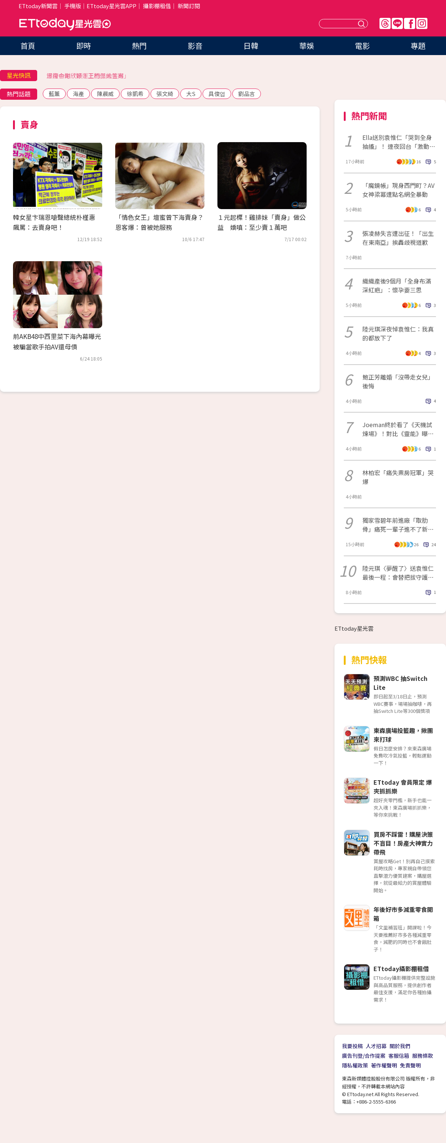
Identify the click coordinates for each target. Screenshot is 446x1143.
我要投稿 (352, 1046)
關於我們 (400, 1046)
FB (409, 23)
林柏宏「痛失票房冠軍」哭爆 (398, 477)
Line (397, 23)
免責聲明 (410, 1065)
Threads (385, 23)
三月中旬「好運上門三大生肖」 (88, 75)
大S (190, 93)
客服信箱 (398, 1055)
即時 (83, 45)
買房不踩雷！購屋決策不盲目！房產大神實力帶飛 (403, 843)
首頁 (27, 45)
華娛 (306, 45)
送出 (362, 23)
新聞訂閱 (189, 6)
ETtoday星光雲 (65, 24)
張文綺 (164, 93)
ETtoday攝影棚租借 (401, 968)
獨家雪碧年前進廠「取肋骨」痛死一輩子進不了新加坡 (398, 525)
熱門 (139, 45)
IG (421, 23)
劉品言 (246, 93)
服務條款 (422, 1055)
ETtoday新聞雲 (38, 6)
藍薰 (54, 93)
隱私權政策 (355, 1065)
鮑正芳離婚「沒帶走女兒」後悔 (398, 381)
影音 (195, 45)
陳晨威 (105, 93)
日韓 (250, 45)
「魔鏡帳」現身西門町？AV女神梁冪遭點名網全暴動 (398, 190)
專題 (418, 45)
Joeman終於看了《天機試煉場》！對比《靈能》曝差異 (398, 429)
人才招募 (376, 1046)
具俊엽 (217, 93)
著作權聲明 (384, 1065)
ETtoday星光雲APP (111, 6)
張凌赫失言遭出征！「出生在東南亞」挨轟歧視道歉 (398, 238)
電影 (362, 45)
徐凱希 (135, 93)
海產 (78, 93)
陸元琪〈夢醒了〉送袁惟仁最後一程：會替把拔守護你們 (398, 573)
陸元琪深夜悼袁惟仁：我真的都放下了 (398, 333)
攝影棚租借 (157, 6)
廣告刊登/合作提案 (363, 1055)
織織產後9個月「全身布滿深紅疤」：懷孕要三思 (396, 285)
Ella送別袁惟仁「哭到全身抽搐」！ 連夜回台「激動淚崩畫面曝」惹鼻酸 (398, 142)
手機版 (72, 6)
